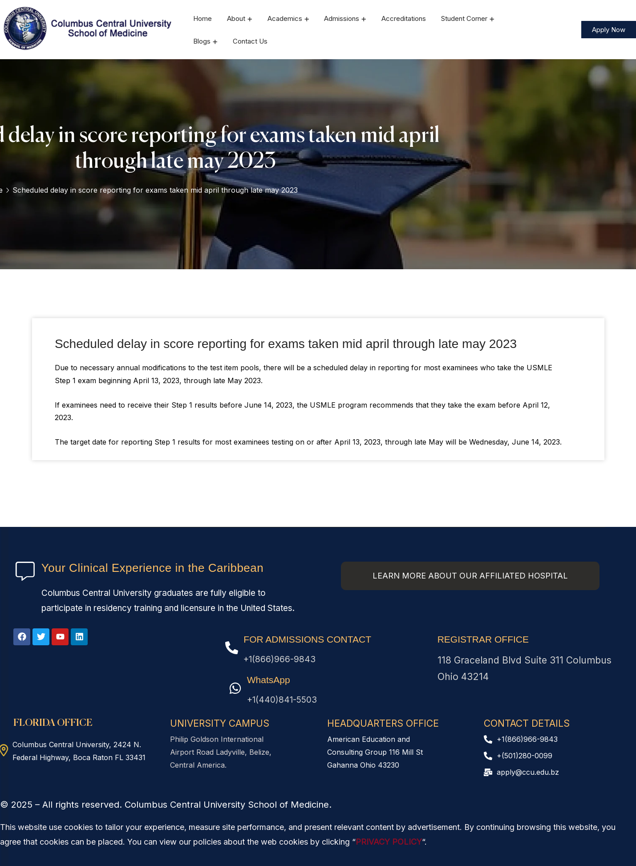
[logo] (88, 28)
